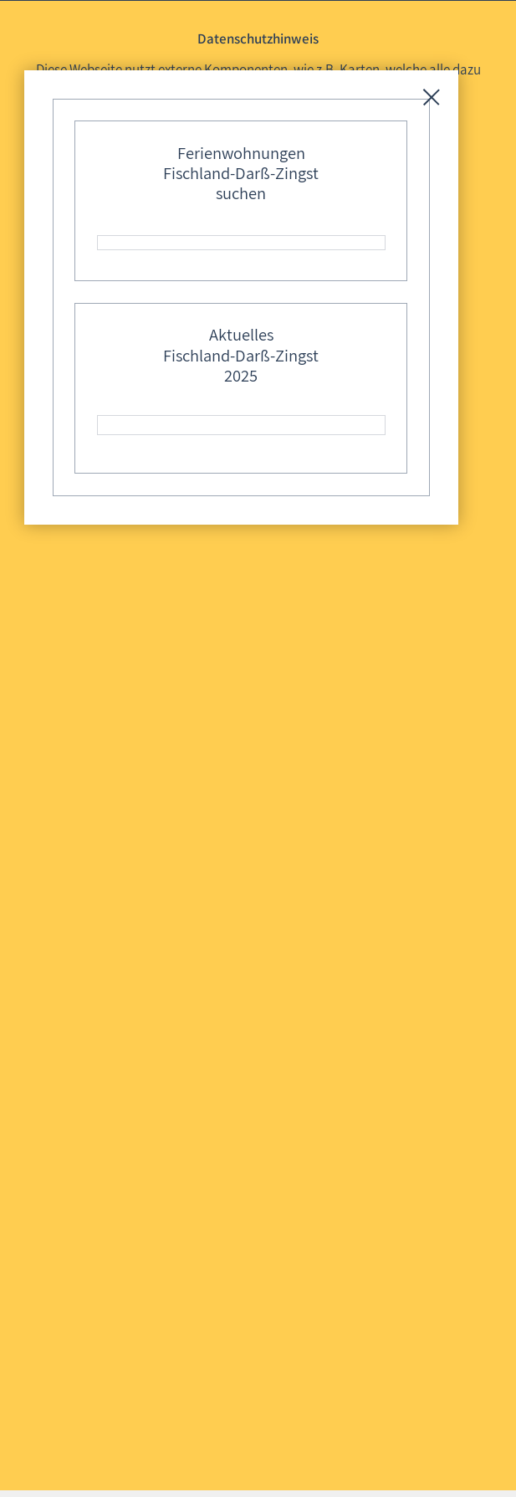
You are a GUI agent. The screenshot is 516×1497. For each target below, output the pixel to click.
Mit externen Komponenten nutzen (256, 158)
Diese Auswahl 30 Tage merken (265, 221)
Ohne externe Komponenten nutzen (256, 191)
